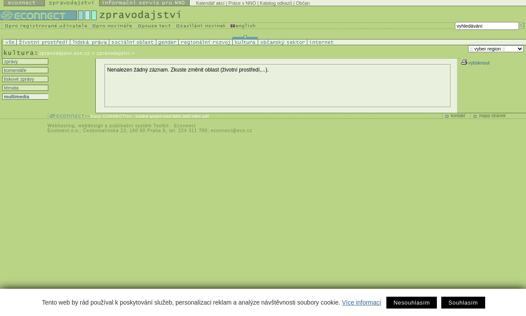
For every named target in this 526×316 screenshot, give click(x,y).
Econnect (185, 125)
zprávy (10, 61)
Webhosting (61, 125)
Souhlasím (463, 302)
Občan (303, 3)
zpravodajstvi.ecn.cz (64, 53)
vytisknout (475, 62)
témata (10, 87)
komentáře (14, 70)
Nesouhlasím (411, 302)
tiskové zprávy (18, 79)
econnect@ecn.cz (231, 130)
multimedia (16, 96)
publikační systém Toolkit (139, 125)
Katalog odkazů (276, 3)
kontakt (458, 115)
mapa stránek (492, 115)
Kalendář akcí (210, 3)
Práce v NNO (242, 3)
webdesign (90, 125)
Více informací (361, 302)
